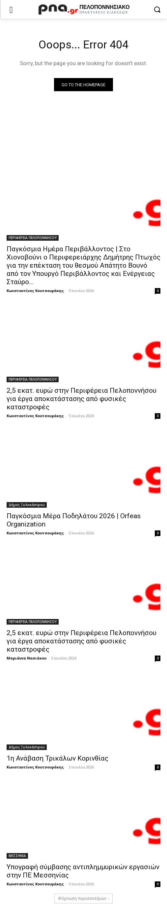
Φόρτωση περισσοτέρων (83, 898)
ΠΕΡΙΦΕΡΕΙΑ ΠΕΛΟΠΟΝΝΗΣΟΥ (33, 237)
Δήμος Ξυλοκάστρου (27, 504)
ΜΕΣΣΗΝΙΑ (17, 855)
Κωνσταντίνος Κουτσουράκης (35, 290)
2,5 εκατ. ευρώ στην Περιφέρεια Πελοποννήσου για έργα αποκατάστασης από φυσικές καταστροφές (81, 399)
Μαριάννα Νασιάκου (26, 658)
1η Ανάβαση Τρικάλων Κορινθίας (57, 758)
